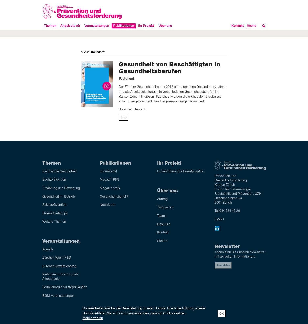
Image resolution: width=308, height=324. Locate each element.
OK (221, 313)
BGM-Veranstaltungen (58, 296)
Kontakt (237, 25)
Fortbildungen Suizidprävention (64, 287)
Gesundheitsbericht (114, 196)
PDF (123, 117)
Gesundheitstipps (55, 213)
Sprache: (125, 109)
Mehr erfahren (93, 318)
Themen (50, 25)
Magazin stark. (110, 188)
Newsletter (107, 205)
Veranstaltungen (96, 25)
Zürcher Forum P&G (56, 257)
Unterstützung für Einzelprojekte (180, 171)
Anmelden (223, 265)
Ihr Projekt (146, 25)
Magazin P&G (109, 179)
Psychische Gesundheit (59, 171)
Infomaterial (108, 171)
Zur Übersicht (93, 52)
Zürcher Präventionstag (59, 266)
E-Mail (219, 219)
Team (161, 216)
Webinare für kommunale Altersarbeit (60, 277)
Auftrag (162, 199)
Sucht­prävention (54, 179)
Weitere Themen (54, 221)
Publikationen (123, 25)
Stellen (162, 241)
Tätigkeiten (165, 207)
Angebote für (70, 25)
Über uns (165, 25)
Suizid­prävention (54, 205)
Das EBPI (164, 224)
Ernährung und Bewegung (61, 188)
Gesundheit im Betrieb (58, 196)
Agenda (47, 249)
